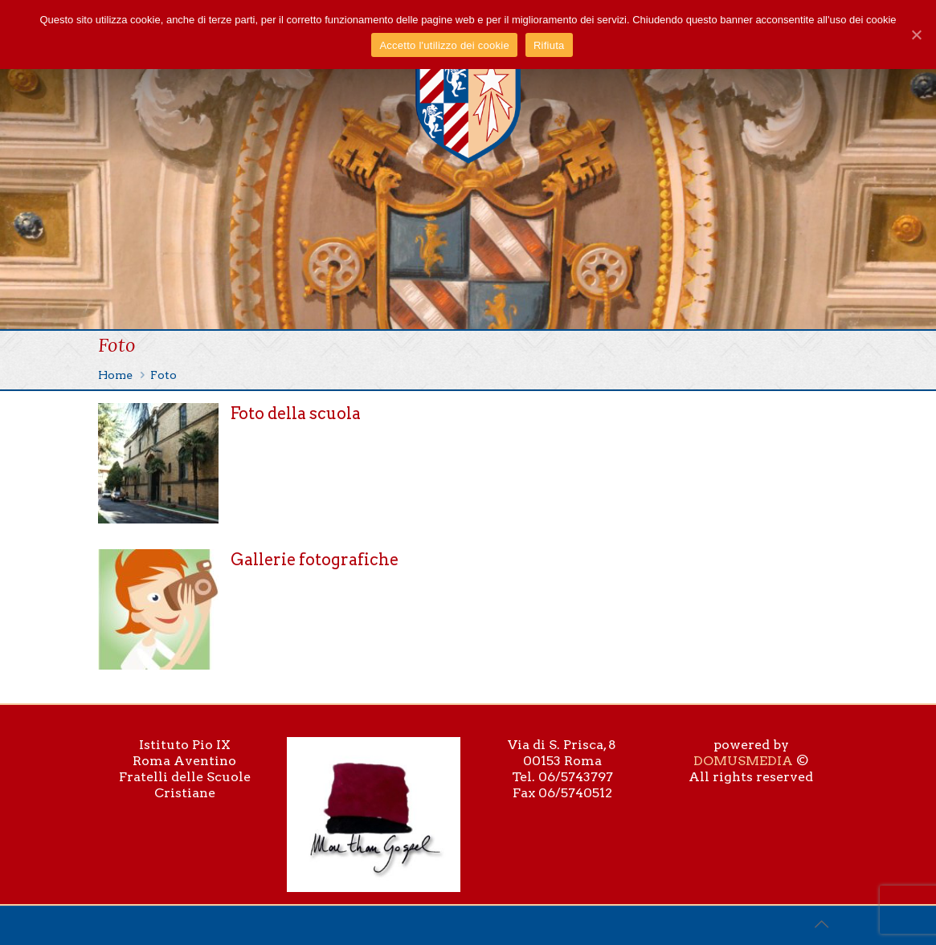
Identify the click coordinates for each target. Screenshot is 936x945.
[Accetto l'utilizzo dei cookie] (916, 34)
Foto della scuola (296, 413)
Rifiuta (549, 45)
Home (115, 375)
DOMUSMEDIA (743, 760)
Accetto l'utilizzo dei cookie (444, 45)
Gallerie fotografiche (315, 559)
